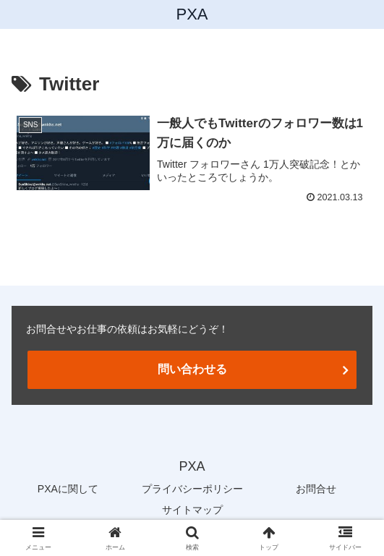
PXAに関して (68, 489)
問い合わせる (192, 369)
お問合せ (316, 489)
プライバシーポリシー (192, 489)
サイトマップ (192, 510)
